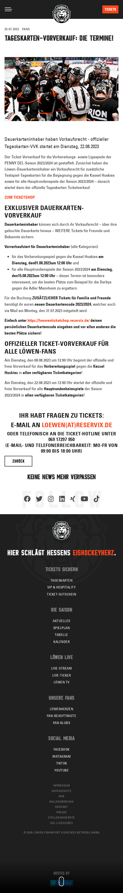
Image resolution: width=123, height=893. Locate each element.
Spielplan (61, 628)
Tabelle (61, 635)
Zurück (18, 461)
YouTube (61, 770)
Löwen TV (62, 682)
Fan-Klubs (61, 723)
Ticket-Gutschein (61, 594)
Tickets (110, 9)
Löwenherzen (61, 709)
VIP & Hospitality (61, 587)
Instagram (61, 756)
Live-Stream (61, 668)
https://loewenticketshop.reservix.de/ (59, 320)
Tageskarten (61, 580)
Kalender (61, 642)
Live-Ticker (61, 675)
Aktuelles (61, 621)
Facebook (62, 749)
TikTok (61, 763)
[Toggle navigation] (8, 9)
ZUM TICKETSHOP (20, 197)
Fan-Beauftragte (61, 716)
